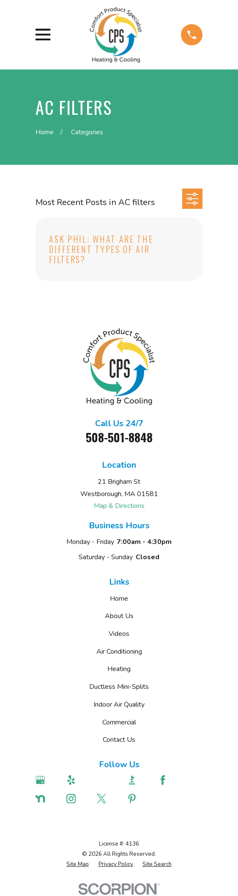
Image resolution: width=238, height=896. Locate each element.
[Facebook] (169, 780)
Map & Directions (119, 505)
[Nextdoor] (46, 798)
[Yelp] (77, 780)
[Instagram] (77, 798)
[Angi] (107, 780)
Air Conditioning (119, 651)
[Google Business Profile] (46, 780)
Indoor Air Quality (119, 704)
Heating (119, 669)
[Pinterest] (138, 798)
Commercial (119, 722)
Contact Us (119, 739)
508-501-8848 (119, 437)
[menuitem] (77, 865)
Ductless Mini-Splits (119, 686)
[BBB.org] (138, 780)
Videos (119, 633)
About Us (119, 616)
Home (119, 598)
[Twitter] (107, 798)
